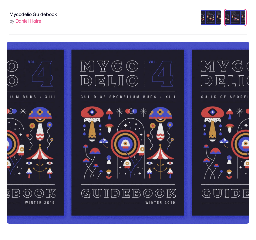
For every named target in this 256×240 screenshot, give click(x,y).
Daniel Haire (28, 21)
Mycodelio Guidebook (33, 14)
